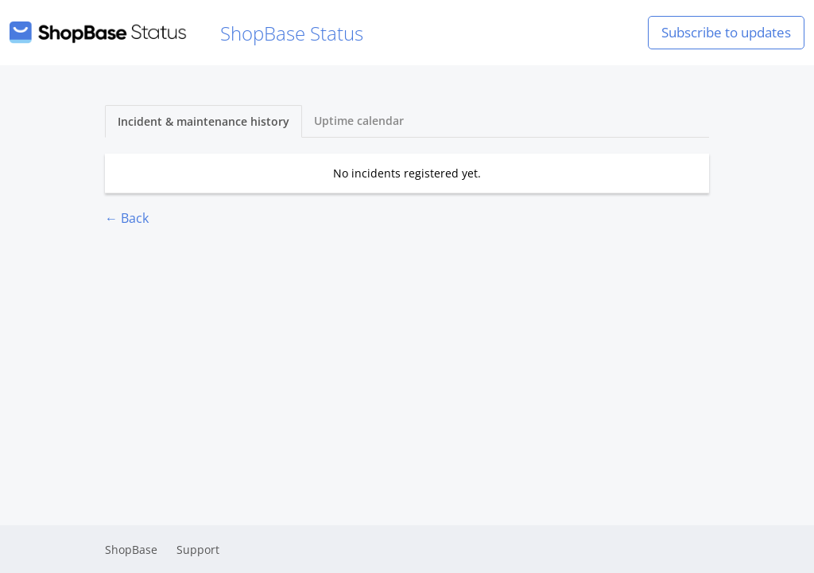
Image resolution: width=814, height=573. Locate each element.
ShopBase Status (186, 33)
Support (197, 549)
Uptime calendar (359, 120)
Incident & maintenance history (203, 121)
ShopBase (131, 549)
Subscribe (726, 32)
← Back (127, 218)
